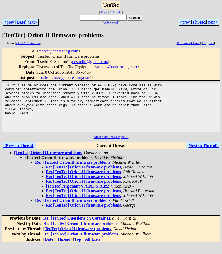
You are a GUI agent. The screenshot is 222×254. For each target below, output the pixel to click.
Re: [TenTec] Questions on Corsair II (76, 227)
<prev (9, 22)
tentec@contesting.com (58, 51)
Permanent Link (188, 43)
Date (21, 22)
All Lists (115, 12)
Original (208, 43)
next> (32, 22)
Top (103, 12)
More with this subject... (111, 146)
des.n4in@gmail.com (90, 61)
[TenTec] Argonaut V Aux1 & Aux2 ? (79, 195)
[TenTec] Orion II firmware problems (48, 162)
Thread (199, 22)
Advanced (111, 23)
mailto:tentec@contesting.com (64, 77)
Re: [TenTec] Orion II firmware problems (72, 172)
